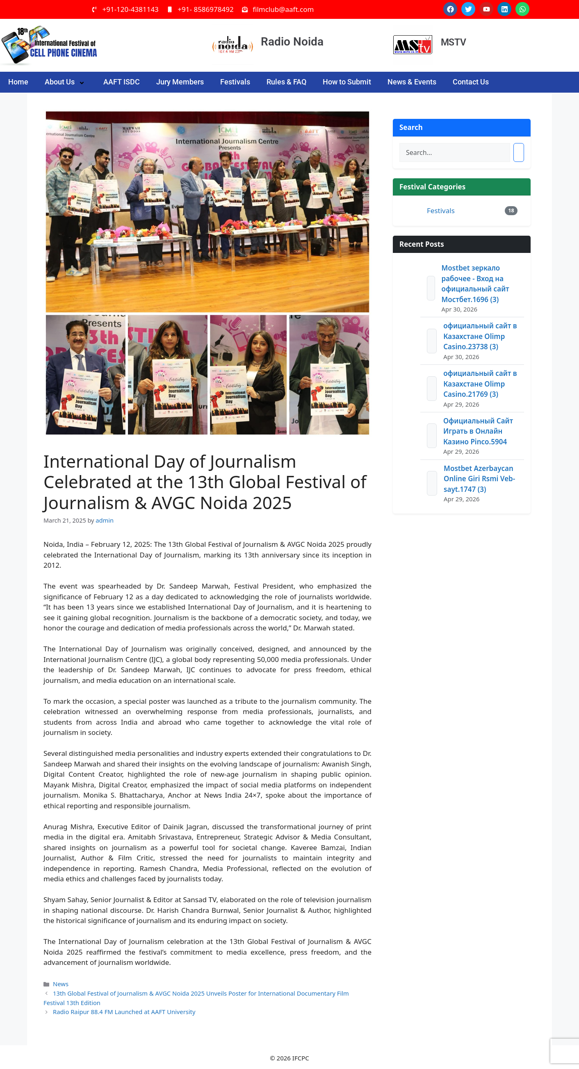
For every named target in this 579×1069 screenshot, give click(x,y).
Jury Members (180, 81)
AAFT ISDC (121, 81)
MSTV (453, 42)
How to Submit (347, 81)
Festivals (235, 81)
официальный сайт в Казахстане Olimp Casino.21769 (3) (480, 383)
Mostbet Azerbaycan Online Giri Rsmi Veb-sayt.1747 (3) (479, 479)
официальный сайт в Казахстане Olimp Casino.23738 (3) (480, 336)
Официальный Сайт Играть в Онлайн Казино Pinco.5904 (478, 431)
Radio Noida (292, 41)
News (60, 983)
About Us (66, 81)
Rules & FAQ (286, 81)
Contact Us (471, 81)
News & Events (412, 81)
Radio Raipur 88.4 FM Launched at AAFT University (122, 1010)
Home (18, 81)
